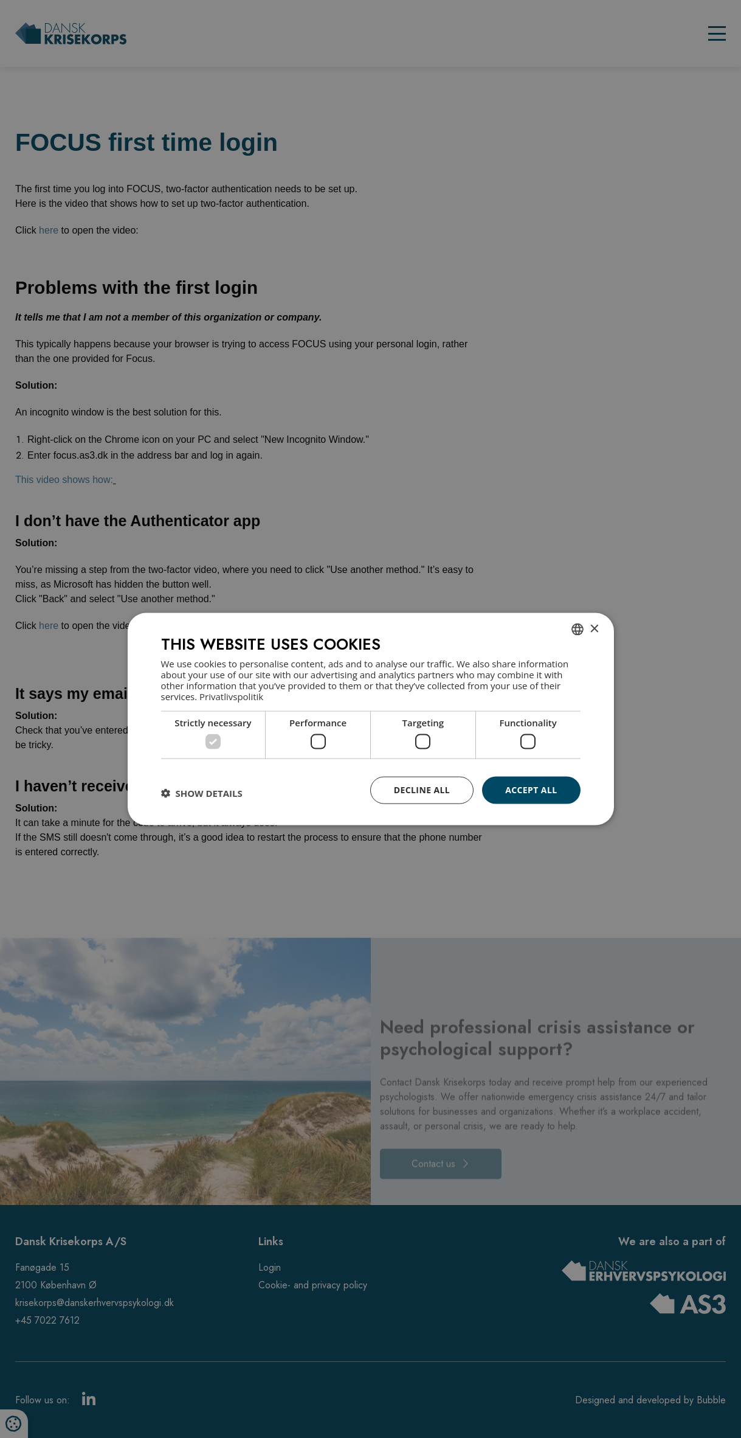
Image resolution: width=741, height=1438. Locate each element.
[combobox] (577, 629)
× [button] (594, 628)
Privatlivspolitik (231, 696)
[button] (202, 793)
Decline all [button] (422, 790)
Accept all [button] (531, 790)
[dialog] (371, 719)
